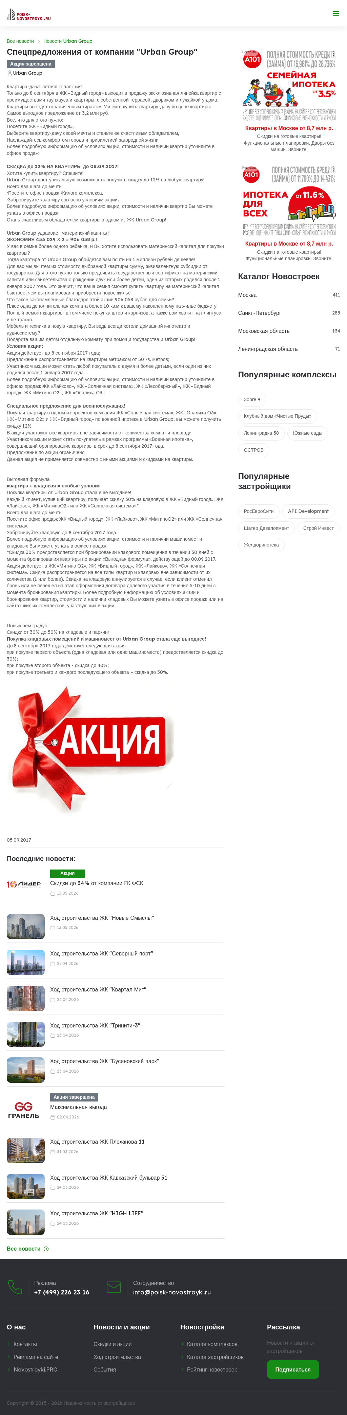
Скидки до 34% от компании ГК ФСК (96, 883)
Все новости (20, 41)
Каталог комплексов (212, 1344)
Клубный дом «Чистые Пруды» (278, 416)
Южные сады (307, 433)
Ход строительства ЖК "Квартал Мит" (98, 989)
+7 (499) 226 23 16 (61, 1292)
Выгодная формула (28, 479)
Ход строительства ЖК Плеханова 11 (97, 1141)
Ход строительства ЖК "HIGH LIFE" (96, 1213)
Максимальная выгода (78, 1107)
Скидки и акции (113, 1344)
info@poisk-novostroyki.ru (172, 1292)
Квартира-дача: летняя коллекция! (44, 87)
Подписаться (293, 1369)
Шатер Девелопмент (266, 528)
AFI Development (308, 511)
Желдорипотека (261, 545)
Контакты (25, 1344)
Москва (247, 294)
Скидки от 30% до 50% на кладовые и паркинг (58, 632)
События (105, 1369)
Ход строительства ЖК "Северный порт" (101, 953)
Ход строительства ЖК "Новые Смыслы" (102, 917)
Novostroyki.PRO (36, 1369)
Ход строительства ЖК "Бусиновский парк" (104, 1061)
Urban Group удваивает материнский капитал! (58, 233)
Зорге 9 (252, 399)
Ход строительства (117, 1357)
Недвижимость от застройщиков (99, 1403)
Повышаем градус (27, 626)
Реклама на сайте (36, 1357)
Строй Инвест (318, 528)
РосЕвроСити (259, 511)
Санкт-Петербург (259, 312)
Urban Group (27, 73)
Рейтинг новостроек (212, 1369)
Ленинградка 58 (261, 433)
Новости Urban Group (68, 41)
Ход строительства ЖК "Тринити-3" (95, 1025)
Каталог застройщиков (215, 1357)
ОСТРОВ (254, 450)
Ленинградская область (268, 348)
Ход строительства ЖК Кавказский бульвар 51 (108, 1177)
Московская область (264, 330)
